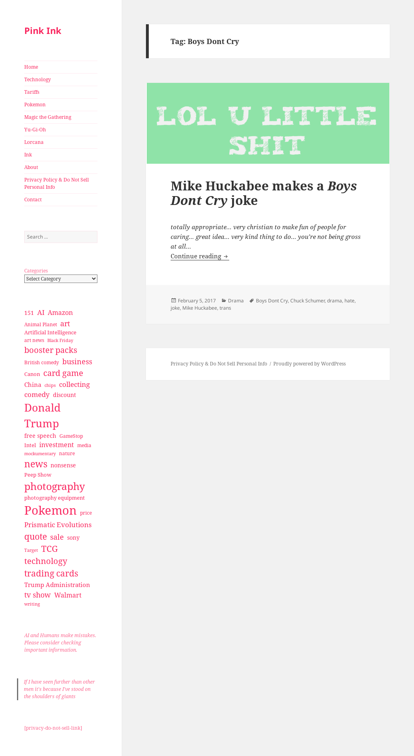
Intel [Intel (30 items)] (30, 445)
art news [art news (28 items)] (34, 340)
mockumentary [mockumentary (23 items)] (40, 453)
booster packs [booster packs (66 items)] (50, 349)
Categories (36, 270)
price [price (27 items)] (86, 512)
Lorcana (34, 142)
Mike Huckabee (199, 307)
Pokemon (35, 104)
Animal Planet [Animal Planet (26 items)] (40, 324)
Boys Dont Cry (272, 300)
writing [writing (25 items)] (32, 604)
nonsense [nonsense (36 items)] (63, 465)
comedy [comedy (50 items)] (37, 394)
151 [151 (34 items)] (29, 313)
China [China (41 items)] (32, 384)
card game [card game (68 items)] (63, 372)
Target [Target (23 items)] (31, 550)
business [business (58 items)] (77, 361)
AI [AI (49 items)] (40, 312)
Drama (236, 300)
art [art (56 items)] (65, 323)
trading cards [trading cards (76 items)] (51, 573)
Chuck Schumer (307, 300)
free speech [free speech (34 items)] (40, 435)
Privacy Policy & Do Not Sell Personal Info (56, 183)
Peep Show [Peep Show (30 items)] (37, 474)
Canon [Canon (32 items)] (32, 374)
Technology (37, 79)
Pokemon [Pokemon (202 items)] (50, 510)
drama (334, 300)
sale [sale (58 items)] (57, 537)
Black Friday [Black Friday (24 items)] (60, 340)
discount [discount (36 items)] (64, 395)
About (31, 167)
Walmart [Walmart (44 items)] (68, 595)
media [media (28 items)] (84, 445)
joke (175, 307)
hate (349, 300)
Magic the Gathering (47, 117)
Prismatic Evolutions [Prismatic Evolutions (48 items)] (58, 524)
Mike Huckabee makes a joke (264, 193)
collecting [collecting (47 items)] (74, 384)
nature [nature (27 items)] (67, 453)
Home (31, 66)
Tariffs (31, 92)
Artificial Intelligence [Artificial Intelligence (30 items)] (50, 332)
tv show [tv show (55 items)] (37, 595)
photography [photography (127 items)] (54, 486)
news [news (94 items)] (35, 464)
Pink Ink (42, 30)
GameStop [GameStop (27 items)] (71, 436)
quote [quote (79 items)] (35, 536)
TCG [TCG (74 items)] (49, 548)
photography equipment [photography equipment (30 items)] (54, 497)
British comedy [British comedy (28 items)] (41, 362)
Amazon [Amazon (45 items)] (60, 312)
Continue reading (200, 256)
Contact (33, 199)
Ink (28, 154)
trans (225, 307)
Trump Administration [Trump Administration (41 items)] (57, 584)
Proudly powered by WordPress (309, 363)
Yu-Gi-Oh (35, 129)
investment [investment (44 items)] (56, 444)
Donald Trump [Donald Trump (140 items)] (42, 415)
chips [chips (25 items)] (50, 385)
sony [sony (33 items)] (73, 537)
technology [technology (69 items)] (45, 560)
